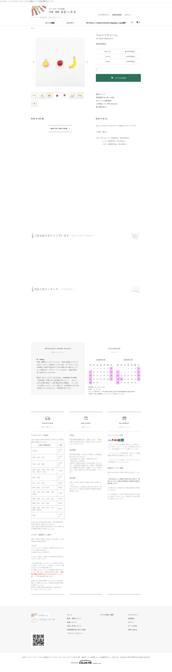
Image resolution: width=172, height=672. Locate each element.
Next (86, 62)
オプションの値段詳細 (103, 101)
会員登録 (133, 625)
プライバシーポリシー (85, 640)
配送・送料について (85, 625)
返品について (100, 95)
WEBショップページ (105, 401)
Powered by (86, 667)
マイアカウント (103, 15)
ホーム (33, 28)
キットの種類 (50, 23)
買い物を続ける (101, 107)
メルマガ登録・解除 (113, 622)
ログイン (128, 15)
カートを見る (134, 633)
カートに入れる (118, 78)
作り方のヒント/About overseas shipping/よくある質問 (105, 23)
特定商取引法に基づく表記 (105, 98)
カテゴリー (70, 23)
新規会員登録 (117, 15)
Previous (34, 62)
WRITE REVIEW (59, 135)
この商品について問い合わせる (106, 104)
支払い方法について (85, 633)
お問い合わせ (134, 636)
